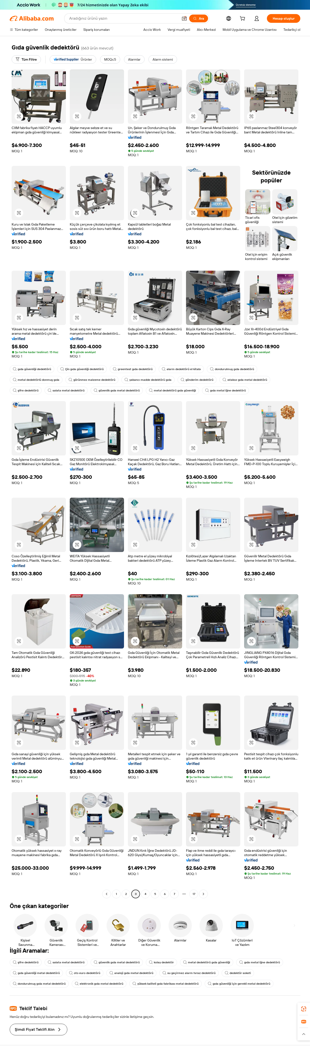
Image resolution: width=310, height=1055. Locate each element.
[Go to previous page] (106, 894)
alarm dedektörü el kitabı (181, 369)
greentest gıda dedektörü (133, 369)
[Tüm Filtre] (26, 59)
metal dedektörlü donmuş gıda (36, 380)
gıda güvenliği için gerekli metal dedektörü (239, 984)
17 (194, 894)
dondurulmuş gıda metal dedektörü (39, 984)
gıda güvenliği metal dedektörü (36, 973)
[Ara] (198, 18)
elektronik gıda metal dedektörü (99, 984)
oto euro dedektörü (84, 973)
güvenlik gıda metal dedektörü (117, 390)
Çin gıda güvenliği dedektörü (82, 369)
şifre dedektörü (26, 390)
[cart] (243, 19)
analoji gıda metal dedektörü (131, 973)
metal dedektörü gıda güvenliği (172, 390)
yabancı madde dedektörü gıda (147, 380)
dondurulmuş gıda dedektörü (232, 369)
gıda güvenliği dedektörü (32, 369)
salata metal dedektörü (66, 390)
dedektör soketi (238, 973)
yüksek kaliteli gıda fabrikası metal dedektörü (165, 984)
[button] (184, 18)
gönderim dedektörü (197, 380)
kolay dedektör (161, 962)
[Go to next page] (203, 894)
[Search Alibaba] (123, 18)
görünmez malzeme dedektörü (92, 380)
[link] (303, 1009)
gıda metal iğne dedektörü (225, 390)
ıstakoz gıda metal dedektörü (245, 380)
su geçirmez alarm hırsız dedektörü (189, 973)
